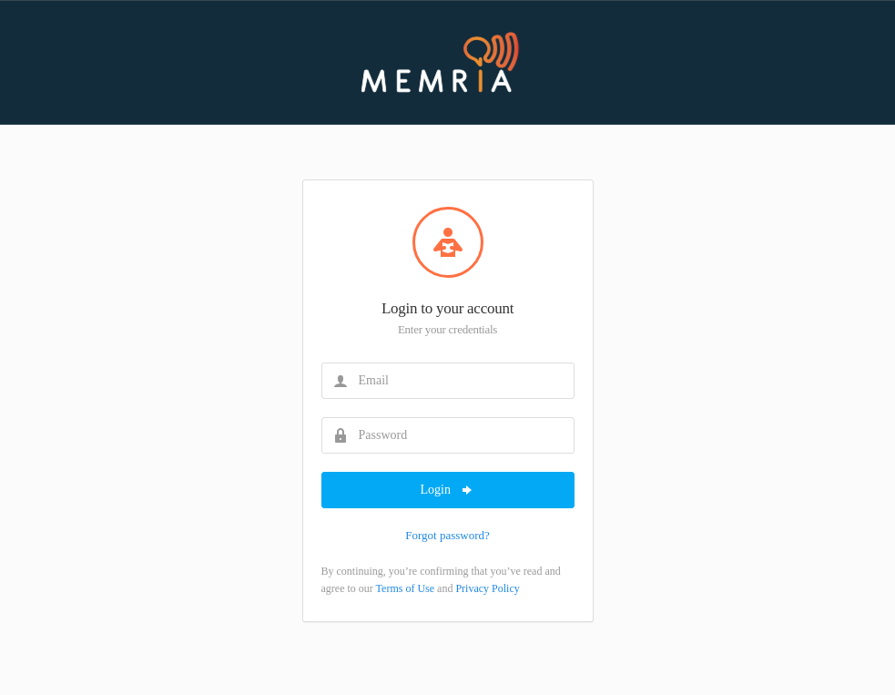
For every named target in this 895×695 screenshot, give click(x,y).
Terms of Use (405, 588)
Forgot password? (447, 535)
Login (448, 490)
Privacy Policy (487, 588)
